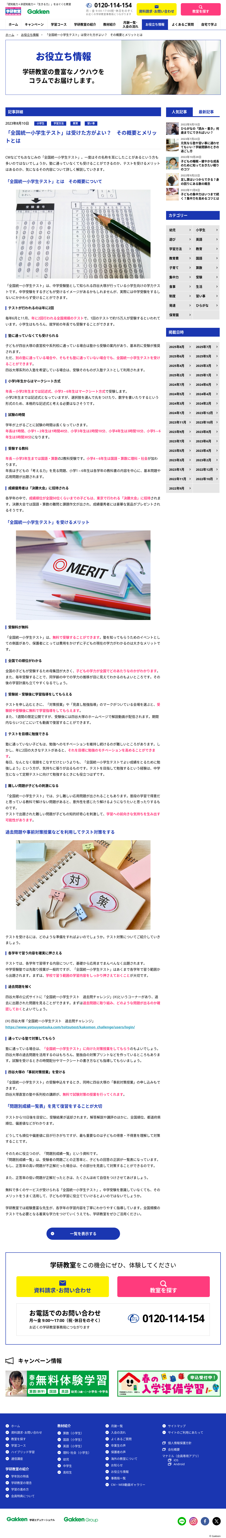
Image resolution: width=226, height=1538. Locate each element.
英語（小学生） (73, 1446)
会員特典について (23, 1496)
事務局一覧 (118, 1478)
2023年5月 (177, 450)
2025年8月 (177, 347)
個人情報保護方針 (180, 1443)
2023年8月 (203, 432)
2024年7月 (177, 384)
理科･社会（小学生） (77, 1453)
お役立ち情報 (154, 24)
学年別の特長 (20, 1476)
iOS (176, 1460)
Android (179, 1464)
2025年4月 (177, 365)
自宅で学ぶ (209, 24)
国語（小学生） (73, 1440)
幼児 (172, 230)
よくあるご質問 (183, 24)
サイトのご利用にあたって (185, 1432)
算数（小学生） (73, 1433)
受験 (199, 277)
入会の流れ (118, 1432)
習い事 (200, 296)
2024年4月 (203, 394)
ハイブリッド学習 (23, 1452)
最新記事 (206, 111)
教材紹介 (109, 24)
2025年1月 (203, 375)
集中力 (174, 277)
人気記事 (179, 111)
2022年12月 (204, 469)
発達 (172, 305)
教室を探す (200, 11)
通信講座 (17, 1459)
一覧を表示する (83, 1233)
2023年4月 (203, 450)
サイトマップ (177, 1426)
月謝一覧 (117, 1426)
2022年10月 (204, 479)
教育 (199, 249)
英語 (199, 239)
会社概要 (174, 1449)
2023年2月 (203, 460)
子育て (174, 268)
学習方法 (175, 249)
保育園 (174, 315)
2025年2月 (177, 375)
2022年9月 (177, 488)
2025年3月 (203, 365)
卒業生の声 (118, 1445)
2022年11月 (177, 479)
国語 (199, 258)
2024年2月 (203, 403)
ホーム (13, 24)
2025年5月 (203, 356)
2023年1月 (177, 469)
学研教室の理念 (21, 1483)
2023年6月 (203, 441)
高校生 (67, 1472)
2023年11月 (177, 422)
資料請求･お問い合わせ (156, 11)
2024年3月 (177, 403)
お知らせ (117, 1465)
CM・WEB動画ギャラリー (128, 1485)
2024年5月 (177, 394)
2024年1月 (177, 413)
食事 (172, 286)
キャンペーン (34, 24)
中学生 (67, 1466)
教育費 (174, 258)
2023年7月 (177, 441)
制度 (172, 296)
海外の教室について (124, 1459)
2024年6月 (203, 384)
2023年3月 (177, 460)
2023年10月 (204, 422)
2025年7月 (203, 347)
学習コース (59, 24)
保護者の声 (118, 1452)
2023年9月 (177, 432)
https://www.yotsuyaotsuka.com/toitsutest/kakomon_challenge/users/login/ (70, 1027)
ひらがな (202, 305)
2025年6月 (177, 356)
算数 (199, 268)
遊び (172, 239)
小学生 (200, 230)
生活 (199, 286)
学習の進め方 (20, 1489)
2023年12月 (204, 413)
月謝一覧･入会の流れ (130, 25)
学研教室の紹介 (85, 24)
